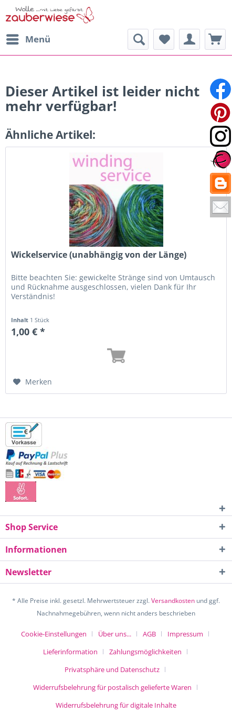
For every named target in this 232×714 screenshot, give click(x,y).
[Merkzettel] (163, 39)
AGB (149, 634)
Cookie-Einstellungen (54, 634)
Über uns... (114, 634)
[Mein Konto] (189, 39)
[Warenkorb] (215, 39)
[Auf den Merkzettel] (32, 382)
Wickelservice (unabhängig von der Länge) (98, 254)
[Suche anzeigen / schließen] (138, 39)
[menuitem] (28, 39)
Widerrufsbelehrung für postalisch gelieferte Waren (112, 687)
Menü (28, 38)
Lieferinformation (70, 651)
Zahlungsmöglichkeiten (145, 651)
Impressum (185, 634)
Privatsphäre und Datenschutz (112, 669)
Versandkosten (173, 600)
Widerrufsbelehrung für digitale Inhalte (116, 705)
